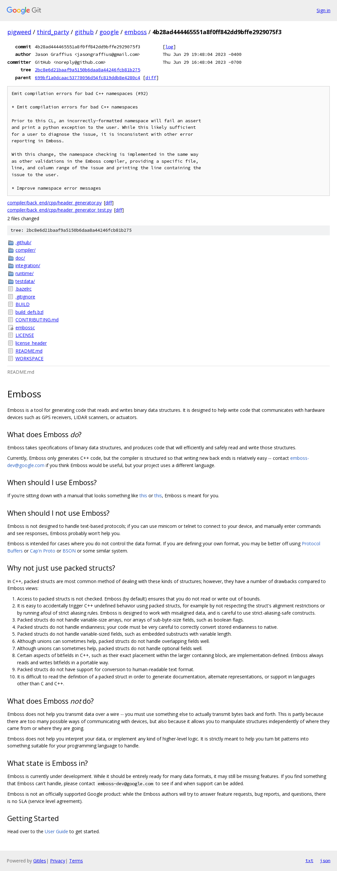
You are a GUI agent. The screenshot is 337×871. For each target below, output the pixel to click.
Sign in (323, 10)
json (325, 860)
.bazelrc (23, 289)
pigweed (19, 32)
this (143, 495)
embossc (25, 327)
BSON (69, 551)
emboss (135, 32)
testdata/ (25, 281)
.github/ (23, 242)
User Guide (56, 831)
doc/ (20, 258)
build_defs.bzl (29, 312)
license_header (31, 343)
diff (150, 78)
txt (309, 860)
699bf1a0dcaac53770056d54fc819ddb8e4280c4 (87, 78)
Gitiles (39, 861)
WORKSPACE (29, 358)
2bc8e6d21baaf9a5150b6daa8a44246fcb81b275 (87, 70)
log (169, 47)
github (84, 32)
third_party (53, 32)
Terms (76, 861)
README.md (28, 351)
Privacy (57, 861)
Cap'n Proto (42, 551)
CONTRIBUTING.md (37, 320)
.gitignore (25, 297)
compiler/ (25, 250)
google (109, 32)
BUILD (22, 304)
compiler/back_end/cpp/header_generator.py (54, 203)
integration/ (27, 265)
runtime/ (24, 273)
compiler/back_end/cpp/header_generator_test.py (59, 210)
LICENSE (24, 335)
